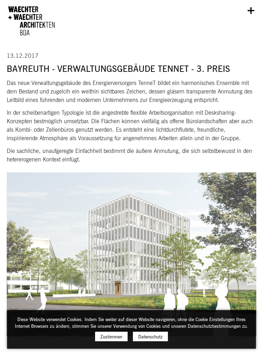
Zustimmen (111, 339)
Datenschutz (150, 339)
